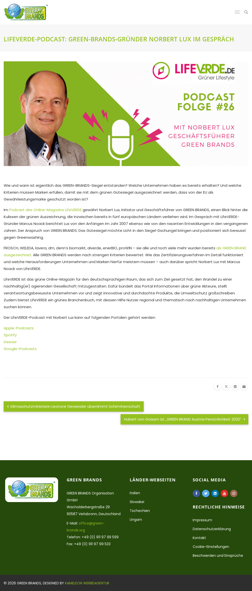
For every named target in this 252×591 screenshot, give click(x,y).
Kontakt (199, 537)
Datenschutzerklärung (212, 528)
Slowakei (137, 501)
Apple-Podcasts (19, 328)
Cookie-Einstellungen (211, 546)
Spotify (10, 335)
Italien (135, 492)
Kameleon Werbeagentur (87, 583)
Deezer (10, 341)
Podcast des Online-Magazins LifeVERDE (45, 209)
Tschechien (140, 510)
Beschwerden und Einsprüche (218, 555)
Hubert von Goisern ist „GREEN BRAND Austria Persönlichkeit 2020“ (184, 419)
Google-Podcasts (20, 348)
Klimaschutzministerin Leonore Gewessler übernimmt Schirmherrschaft (73, 406)
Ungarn (136, 519)
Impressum (202, 520)
